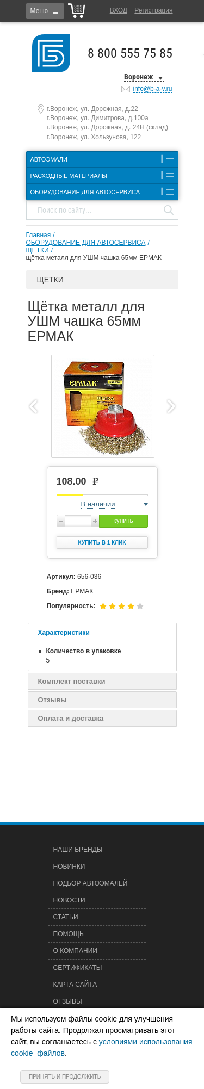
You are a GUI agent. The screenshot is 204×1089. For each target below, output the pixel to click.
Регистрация (153, 10)
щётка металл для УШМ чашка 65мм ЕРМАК (94, 258)
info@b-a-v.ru (152, 88)
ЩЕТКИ (37, 250)
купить (123, 520)
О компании (75, 951)
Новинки (69, 866)
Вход (118, 10)
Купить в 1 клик (102, 543)
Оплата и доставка (71, 718)
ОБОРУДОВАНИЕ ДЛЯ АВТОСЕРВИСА (86, 242)
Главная (38, 235)
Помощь (68, 934)
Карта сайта (75, 984)
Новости (69, 900)
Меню (39, 11)
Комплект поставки (72, 681)
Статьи (65, 917)
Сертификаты (77, 968)
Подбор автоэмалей (90, 883)
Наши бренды (78, 849)
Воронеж (138, 76)
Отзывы (52, 700)
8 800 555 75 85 (130, 53)
